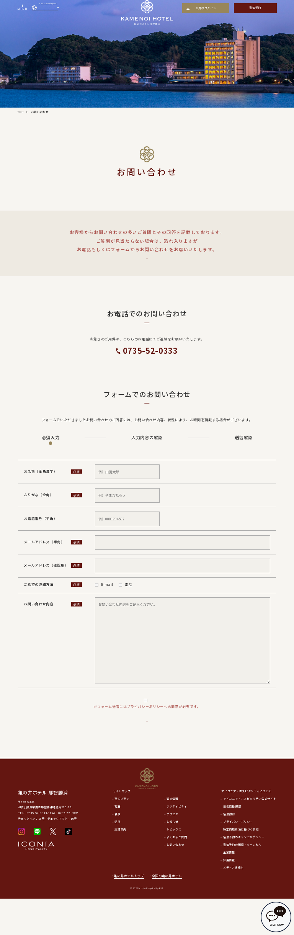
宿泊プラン (121, 835)
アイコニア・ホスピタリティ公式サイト (249, 835)
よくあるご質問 (147, 263)
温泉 (117, 858)
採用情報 (229, 896)
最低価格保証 (232, 843)
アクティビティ (177, 843)
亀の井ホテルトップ (129, 912)
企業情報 (229, 889)
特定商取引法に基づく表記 (240, 866)
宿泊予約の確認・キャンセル (242, 881)
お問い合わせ (175, 881)
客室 (117, 843)
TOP (20, 112)
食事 (117, 851)
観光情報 (172, 835)
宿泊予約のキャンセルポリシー (243, 873)
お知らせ (172, 858)
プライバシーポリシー (150, 711)
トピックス (174, 866)
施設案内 (120, 866)
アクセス (172, 851)
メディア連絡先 (233, 904)
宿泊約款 (229, 851)
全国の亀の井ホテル (169, 912)
